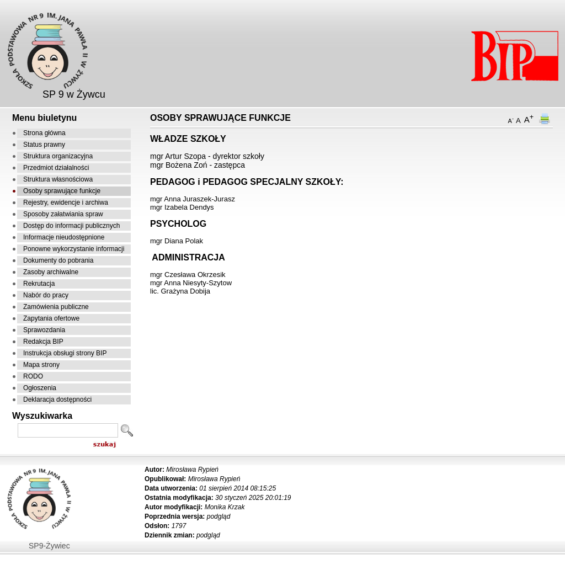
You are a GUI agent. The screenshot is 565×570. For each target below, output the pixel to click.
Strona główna (44, 133)
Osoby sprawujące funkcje (61, 191)
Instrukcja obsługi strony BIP (64, 353)
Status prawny (44, 144)
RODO (33, 376)
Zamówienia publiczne (56, 307)
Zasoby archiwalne (50, 272)
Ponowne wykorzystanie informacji (73, 249)
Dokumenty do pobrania (58, 260)
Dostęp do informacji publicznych (71, 226)
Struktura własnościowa (58, 179)
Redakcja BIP (43, 341)
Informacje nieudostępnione (63, 237)
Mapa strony (41, 365)
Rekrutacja (39, 283)
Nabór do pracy (45, 295)
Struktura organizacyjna (58, 156)
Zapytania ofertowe (51, 318)
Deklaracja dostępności (57, 399)
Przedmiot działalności (56, 168)
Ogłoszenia (39, 388)
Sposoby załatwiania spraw (63, 214)
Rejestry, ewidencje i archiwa (65, 202)
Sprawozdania (44, 330)
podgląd (219, 516)
